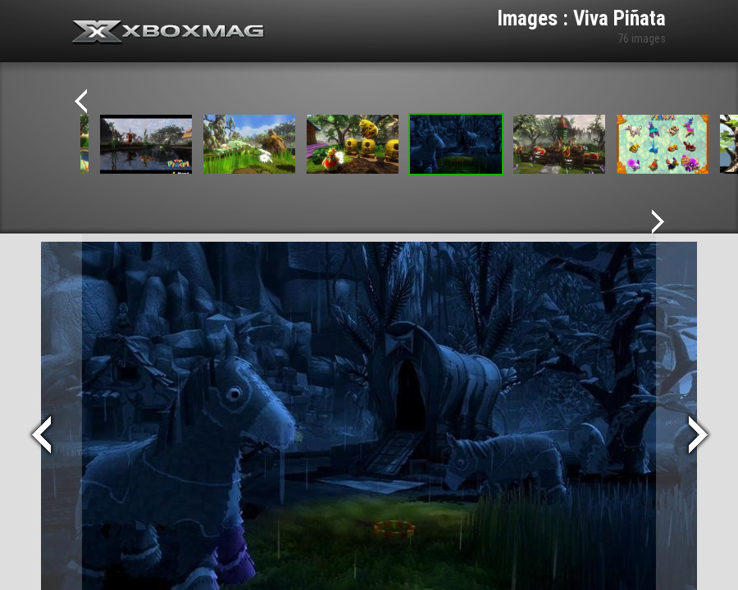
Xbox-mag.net (168, 32)
